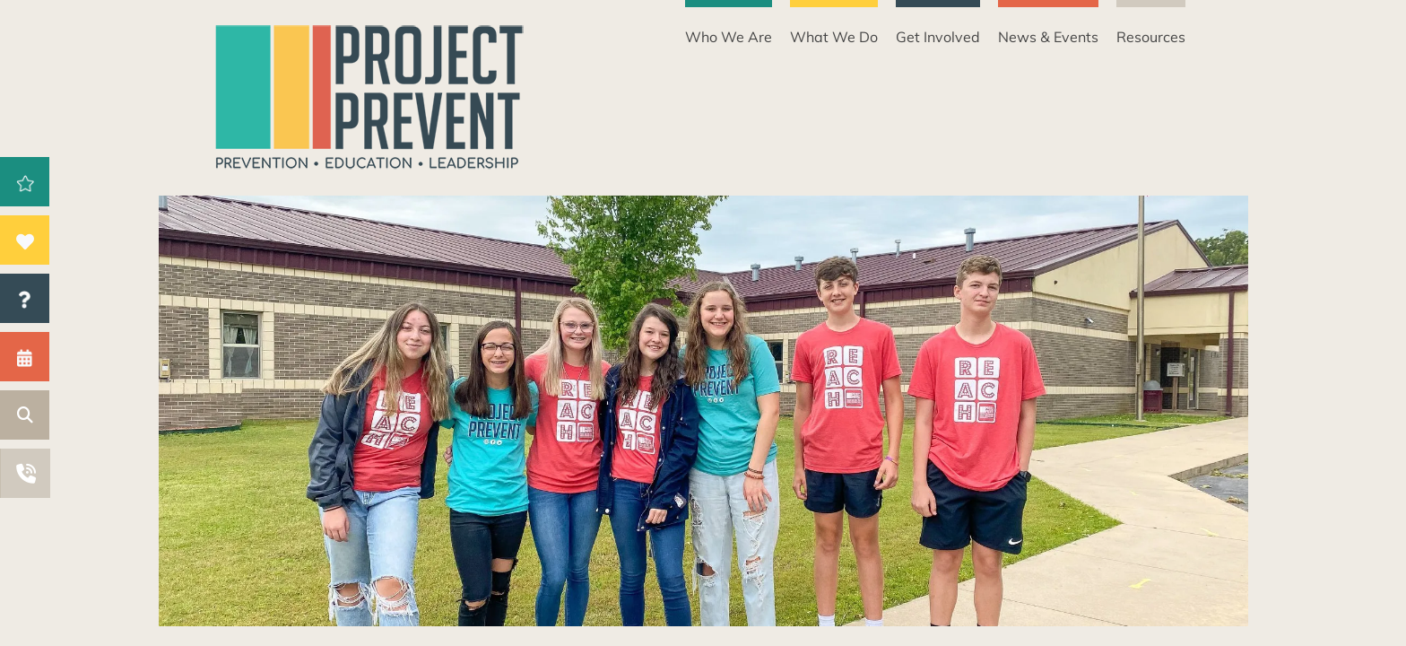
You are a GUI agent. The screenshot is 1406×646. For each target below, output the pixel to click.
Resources (1150, 37)
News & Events (1048, 37)
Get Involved (938, 37)
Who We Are (728, 37)
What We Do (834, 37)
